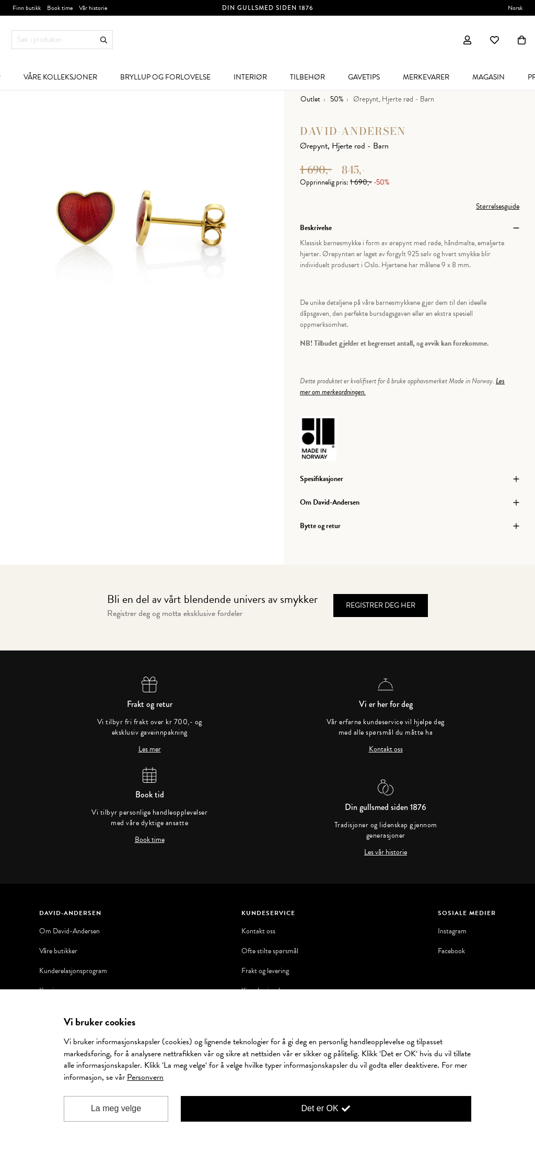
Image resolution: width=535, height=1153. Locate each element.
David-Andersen (353, 131)
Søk (103, 40)
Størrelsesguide (497, 206)
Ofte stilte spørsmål (269, 951)
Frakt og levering (265, 971)
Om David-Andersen (69, 931)
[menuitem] (60, 77)
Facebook (451, 951)
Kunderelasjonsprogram (73, 971)
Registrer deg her (380, 605)
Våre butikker (58, 951)
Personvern (145, 1077)
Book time (150, 840)
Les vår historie (385, 852)
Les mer (149, 749)
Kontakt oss (386, 749)
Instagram (452, 931)
